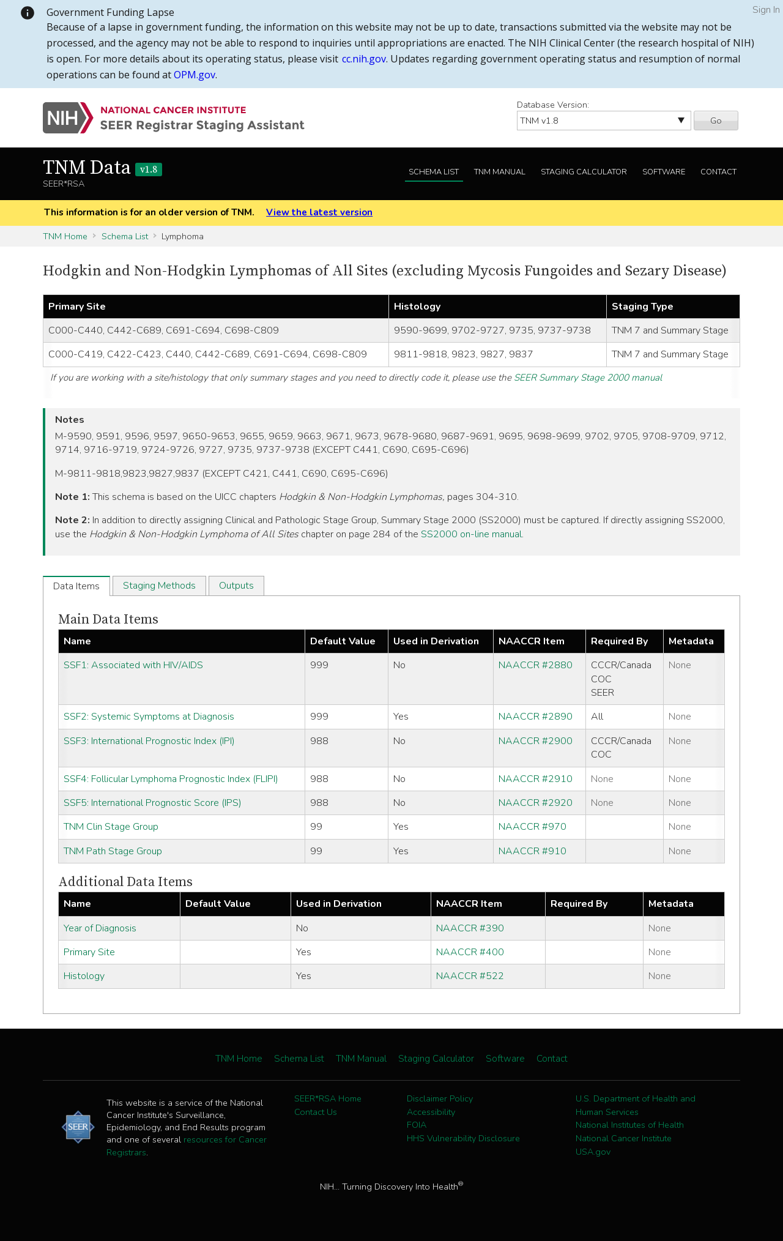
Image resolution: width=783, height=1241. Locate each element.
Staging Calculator (584, 171)
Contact (718, 171)
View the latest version (319, 212)
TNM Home (65, 236)
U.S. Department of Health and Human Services (636, 1105)
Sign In (766, 10)
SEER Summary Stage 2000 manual (588, 377)
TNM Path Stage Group (113, 851)
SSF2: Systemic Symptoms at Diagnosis (149, 716)
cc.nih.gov (364, 58)
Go (716, 120)
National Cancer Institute (624, 1138)
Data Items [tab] (76, 586)
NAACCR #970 (532, 826)
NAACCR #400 (470, 952)
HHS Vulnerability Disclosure (463, 1138)
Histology (84, 976)
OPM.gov (194, 74)
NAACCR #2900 (536, 741)
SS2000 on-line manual (471, 534)
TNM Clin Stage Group (111, 826)
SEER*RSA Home (328, 1098)
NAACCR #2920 (536, 803)
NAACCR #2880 (536, 665)
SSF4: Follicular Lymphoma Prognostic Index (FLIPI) (171, 779)
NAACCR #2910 (536, 779)
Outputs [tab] (236, 585)
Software (663, 171)
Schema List (434, 171)
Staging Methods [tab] (159, 585)
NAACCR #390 (470, 928)
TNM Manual (499, 171)
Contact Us (315, 1112)
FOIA (416, 1125)
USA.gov (593, 1152)
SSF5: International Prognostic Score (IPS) (153, 803)
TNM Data (102, 168)
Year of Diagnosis (100, 928)
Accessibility (431, 1112)
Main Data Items (108, 619)
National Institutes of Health (630, 1125)
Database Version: (553, 105)
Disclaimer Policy (440, 1098)
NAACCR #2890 (536, 716)
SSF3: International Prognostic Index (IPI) (149, 741)
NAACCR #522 (470, 976)
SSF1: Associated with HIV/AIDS (133, 665)
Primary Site (89, 952)
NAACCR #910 (532, 851)
